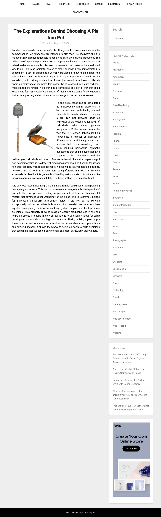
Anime (116, 62)
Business (64, 4)
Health (49, 4)
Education (114, 4)
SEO (115, 254)
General (116, 169)
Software (117, 276)
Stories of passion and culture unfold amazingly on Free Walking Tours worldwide (130, 395)
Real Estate (118, 247)
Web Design (119, 311)
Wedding (117, 332)
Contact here (80, 12)
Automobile (119, 77)
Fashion (117, 133)
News (115, 226)
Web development (122, 318)
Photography (119, 240)
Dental (116, 98)
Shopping (117, 261)
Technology (82, 4)
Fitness (116, 148)
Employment (119, 119)
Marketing (118, 219)
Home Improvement (123, 190)
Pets (115, 233)
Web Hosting (119, 325)
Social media (119, 269)
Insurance (118, 197)
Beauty (116, 84)
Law (115, 212)
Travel (116, 297)
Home (22, 4)
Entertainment (120, 126)
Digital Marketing (121, 105)
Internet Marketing (122, 205)
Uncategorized (120, 304)
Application (118, 69)
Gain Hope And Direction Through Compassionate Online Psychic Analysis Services (130, 358)
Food (115, 155)
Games (99, 4)
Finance (35, 4)
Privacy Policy (134, 4)
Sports (116, 283)
